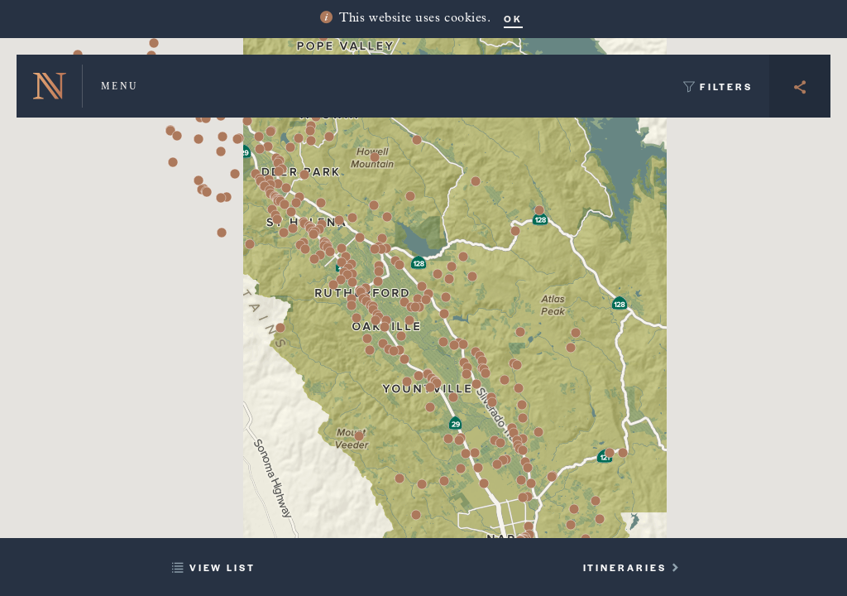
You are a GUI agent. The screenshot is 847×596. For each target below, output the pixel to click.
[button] (330, 251)
